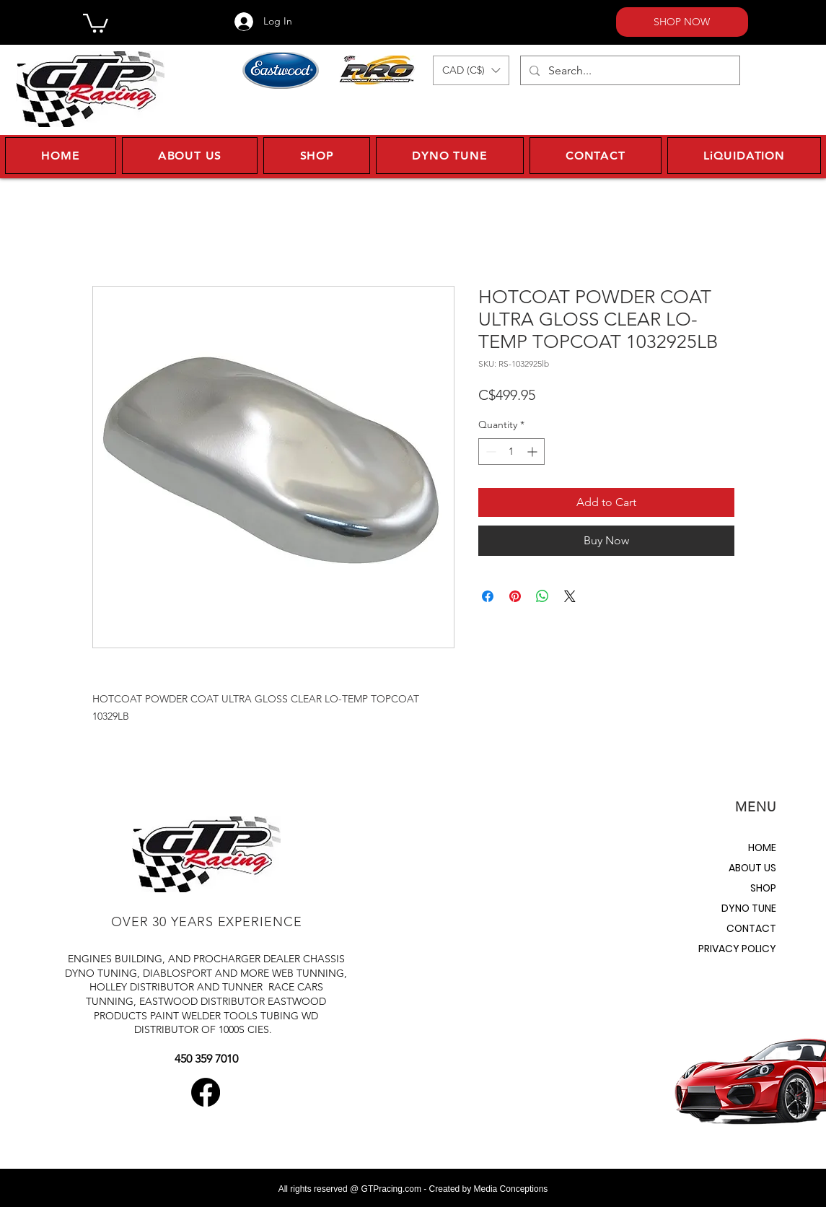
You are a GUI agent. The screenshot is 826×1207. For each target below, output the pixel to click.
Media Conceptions (511, 1189)
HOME (762, 847)
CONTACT (751, 928)
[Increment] (533, 451)
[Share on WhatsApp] (542, 596)
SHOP (763, 888)
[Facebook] (205, 1092)
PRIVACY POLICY (737, 948)
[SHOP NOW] (682, 22)
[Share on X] (570, 596)
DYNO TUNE (748, 908)
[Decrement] (489, 451)
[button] (95, 22)
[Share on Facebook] (487, 596)
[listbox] (471, 70)
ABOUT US (752, 867)
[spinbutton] (511, 451)
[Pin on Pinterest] (515, 596)
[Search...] (628, 70)
